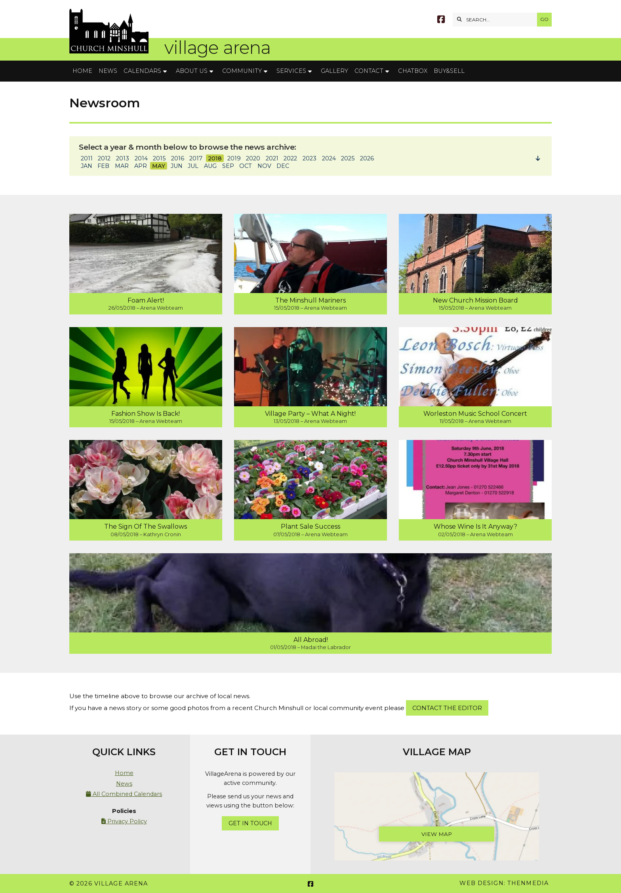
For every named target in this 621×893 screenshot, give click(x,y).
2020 (253, 158)
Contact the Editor (447, 708)
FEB (103, 165)
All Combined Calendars (124, 794)
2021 (272, 158)
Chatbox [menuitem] (412, 70)
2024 (329, 158)
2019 (234, 158)
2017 (195, 158)
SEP (228, 165)
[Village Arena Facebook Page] (441, 20)
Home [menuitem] (82, 70)
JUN (177, 165)
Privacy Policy (124, 821)
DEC (282, 165)
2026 (367, 158)
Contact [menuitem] (368, 70)
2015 (159, 158)
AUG (210, 165)
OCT (245, 165)
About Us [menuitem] (192, 70)
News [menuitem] (108, 70)
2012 (104, 158)
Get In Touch (250, 823)
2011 (87, 158)
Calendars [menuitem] (142, 70)
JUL (193, 165)
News (124, 783)
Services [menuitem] (291, 70)
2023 (309, 158)
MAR (122, 165)
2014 (141, 158)
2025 (347, 158)
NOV (264, 165)
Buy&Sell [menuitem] (449, 70)
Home (124, 773)
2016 (177, 158)
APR (140, 165)
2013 (122, 158)
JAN (86, 165)
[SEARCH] (497, 20)
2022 (290, 158)
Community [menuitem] (242, 70)
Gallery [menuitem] (334, 70)
